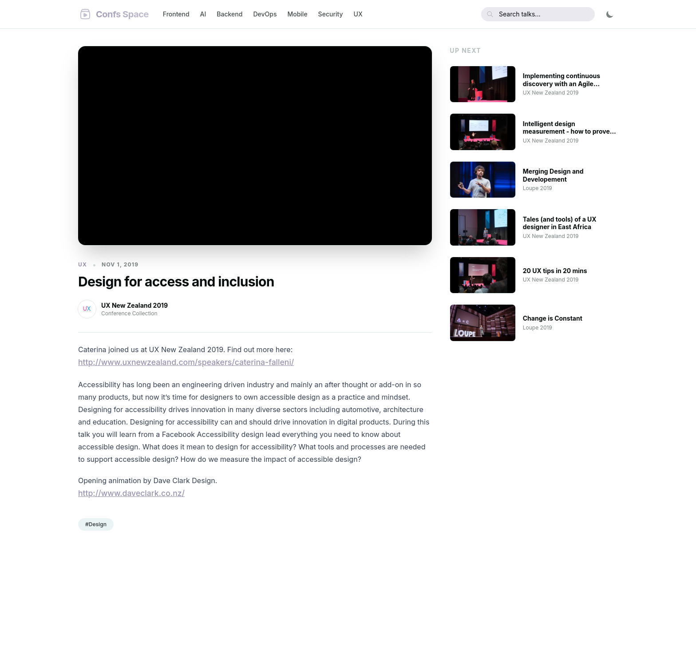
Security (330, 14)
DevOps (265, 14)
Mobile (297, 14)
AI (203, 14)
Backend (229, 14)
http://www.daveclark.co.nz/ (131, 493)
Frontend (176, 14)
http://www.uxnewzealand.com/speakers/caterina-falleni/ (186, 362)
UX (358, 14)
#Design (96, 524)
